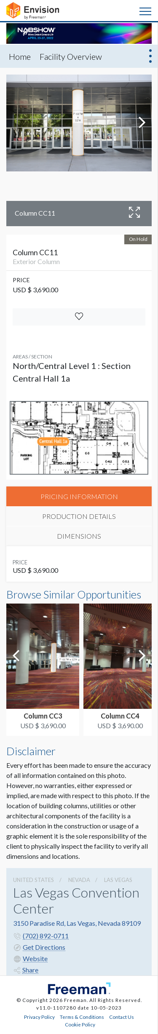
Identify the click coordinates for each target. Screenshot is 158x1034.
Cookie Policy (80, 1024)
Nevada (79, 879)
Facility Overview (71, 56)
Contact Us (121, 1017)
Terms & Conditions (82, 1017)
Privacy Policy (39, 1017)
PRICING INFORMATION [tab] (79, 496)
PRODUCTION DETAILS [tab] (79, 516)
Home (20, 56)
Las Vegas (118, 879)
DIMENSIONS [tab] (79, 536)
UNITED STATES (33, 879)
